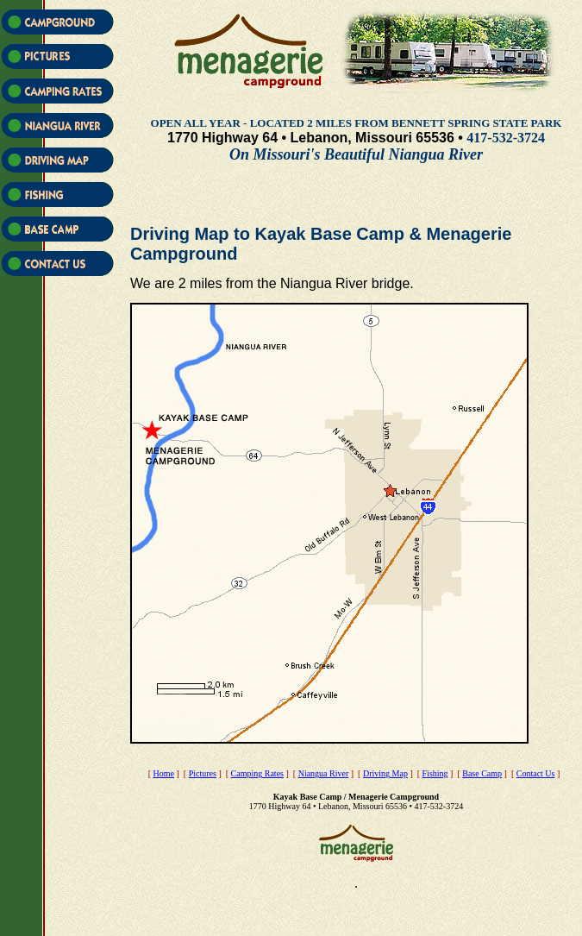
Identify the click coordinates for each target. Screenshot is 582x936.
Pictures (202, 773)
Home (163, 773)
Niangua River (323, 773)
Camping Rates (257, 773)
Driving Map (385, 773)
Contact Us (535, 773)
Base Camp (482, 773)
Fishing (435, 773)
